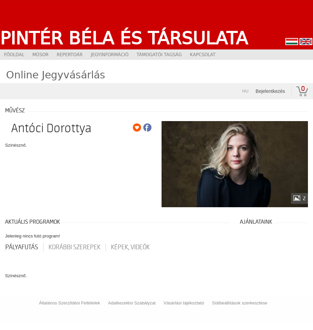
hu (245, 91)
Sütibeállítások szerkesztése (239, 302)
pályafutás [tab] (21, 247)
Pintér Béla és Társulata (124, 38)
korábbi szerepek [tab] (75, 247)
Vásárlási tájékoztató (184, 302)
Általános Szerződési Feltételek (69, 302)
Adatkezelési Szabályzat (131, 302)
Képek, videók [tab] (130, 247)
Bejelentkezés (270, 91)
